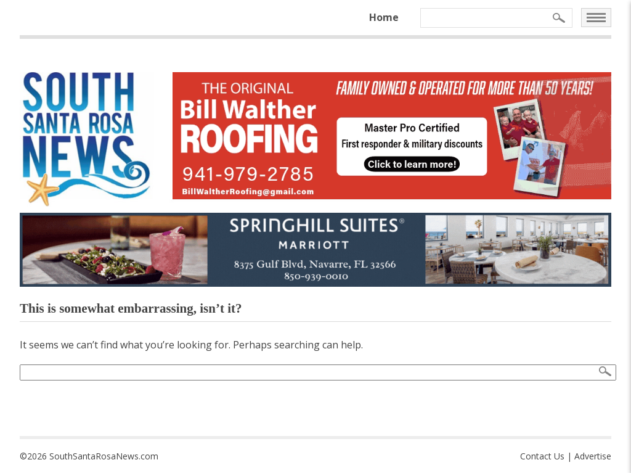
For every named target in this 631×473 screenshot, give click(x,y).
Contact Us (542, 456)
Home (384, 17)
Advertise (592, 456)
